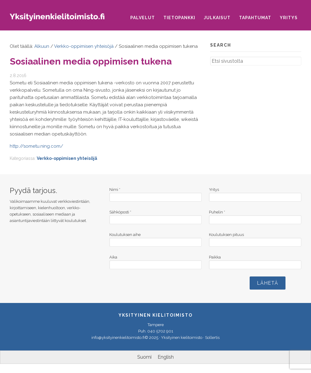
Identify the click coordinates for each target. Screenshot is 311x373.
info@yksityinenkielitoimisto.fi (118, 337)
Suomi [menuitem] (144, 357)
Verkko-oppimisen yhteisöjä (67, 158)
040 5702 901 (160, 331)
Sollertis (212, 337)
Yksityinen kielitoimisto (61, 19)
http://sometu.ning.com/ (36, 146)
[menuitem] (144, 357)
